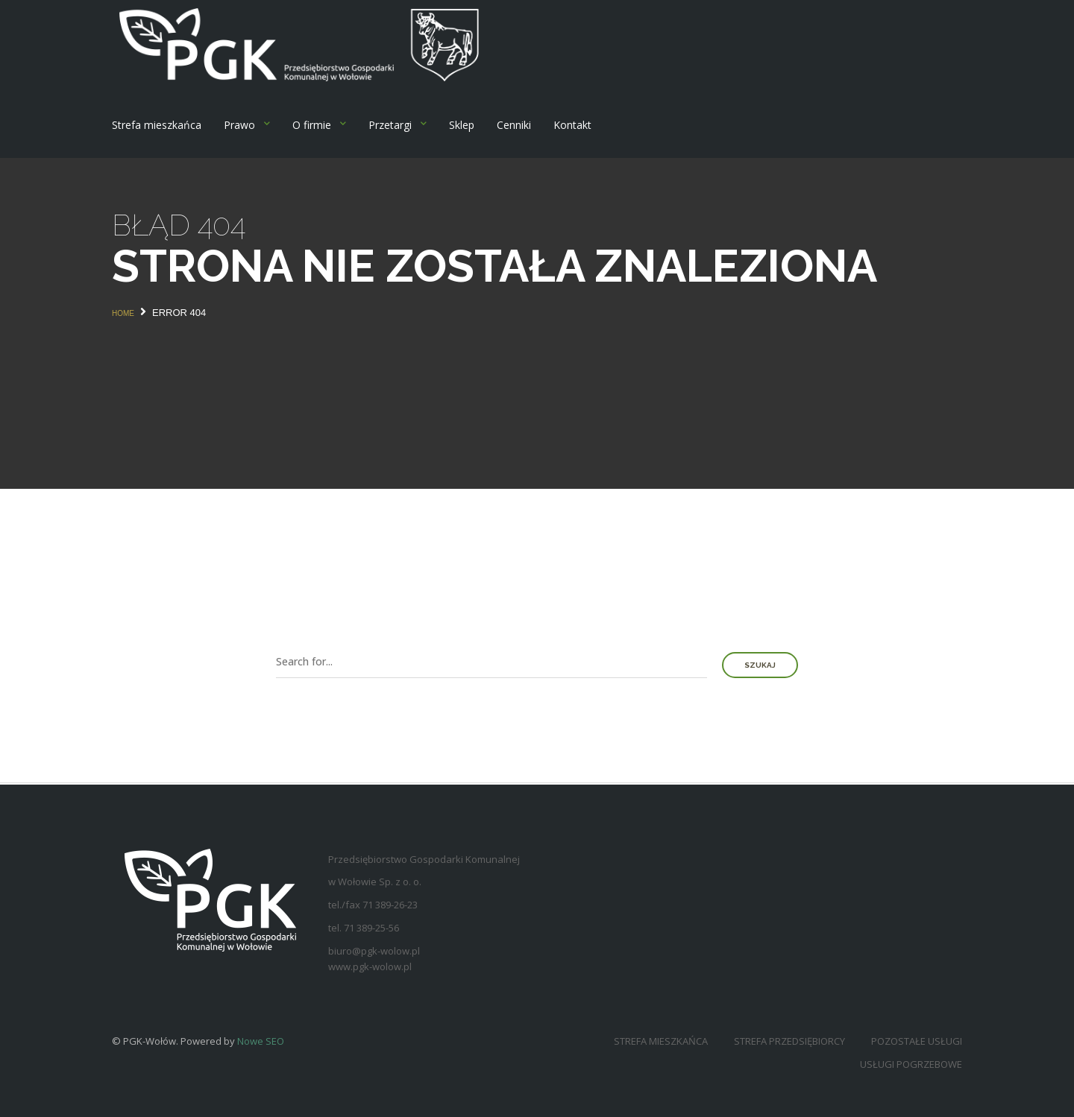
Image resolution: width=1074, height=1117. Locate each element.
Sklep (461, 125)
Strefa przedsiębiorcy (789, 1041)
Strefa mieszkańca (156, 125)
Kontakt (572, 125)
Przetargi (390, 125)
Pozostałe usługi (916, 1041)
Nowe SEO (260, 1041)
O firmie (311, 125)
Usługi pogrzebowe (911, 1064)
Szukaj (760, 665)
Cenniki (514, 125)
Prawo (239, 125)
